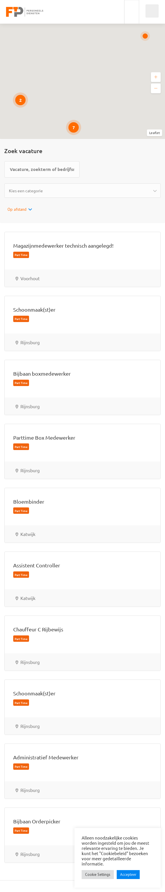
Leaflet (154, 133)
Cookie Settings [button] (97, 874)
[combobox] (82, 190)
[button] (156, 77)
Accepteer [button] (128, 874)
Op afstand (16, 209)
